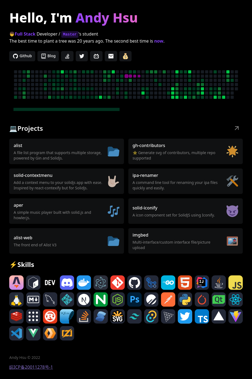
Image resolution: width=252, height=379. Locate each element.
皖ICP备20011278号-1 (31, 367)
